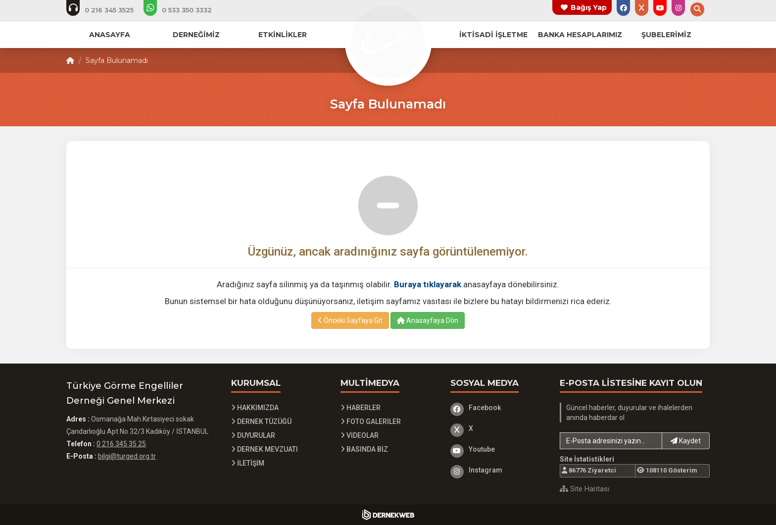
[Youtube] (497, 449)
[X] (497, 428)
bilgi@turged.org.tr (127, 456)
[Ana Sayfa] (388, 42)
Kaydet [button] (686, 441)
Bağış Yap (589, 7)
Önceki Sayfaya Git (350, 320)
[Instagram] (497, 470)
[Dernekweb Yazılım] (388, 514)
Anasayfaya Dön (427, 320)
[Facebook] (497, 408)
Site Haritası (584, 488)
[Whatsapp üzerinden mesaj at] (184, 10)
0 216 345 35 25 (121, 444)
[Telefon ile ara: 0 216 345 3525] (107, 10)
